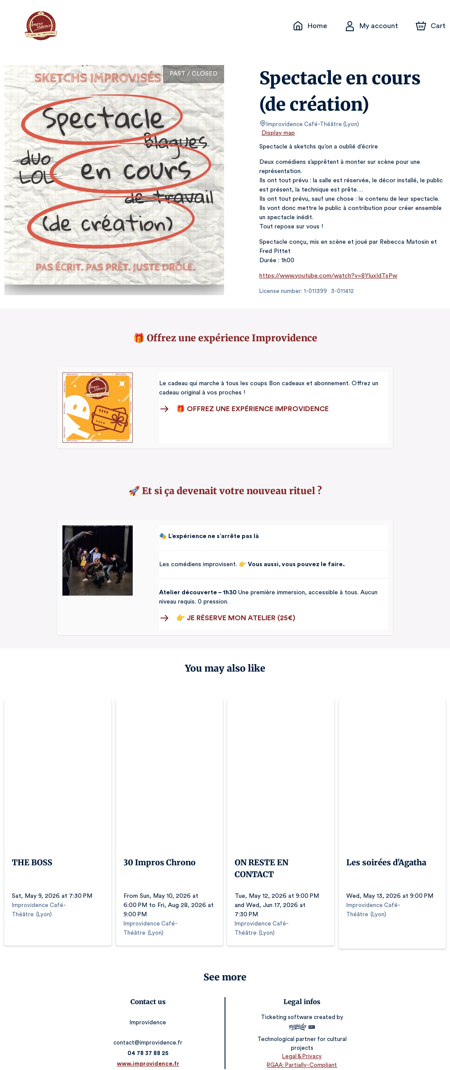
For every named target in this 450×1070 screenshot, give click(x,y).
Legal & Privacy (300, 1044)
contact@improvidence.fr (149, 1030)
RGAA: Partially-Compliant (300, 1052)
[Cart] (431, 26)
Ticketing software (286, 1004)
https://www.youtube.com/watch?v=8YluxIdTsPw (325, 275)
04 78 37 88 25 (150, 1040)
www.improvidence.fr (149, 1051)
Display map (278, 133)
